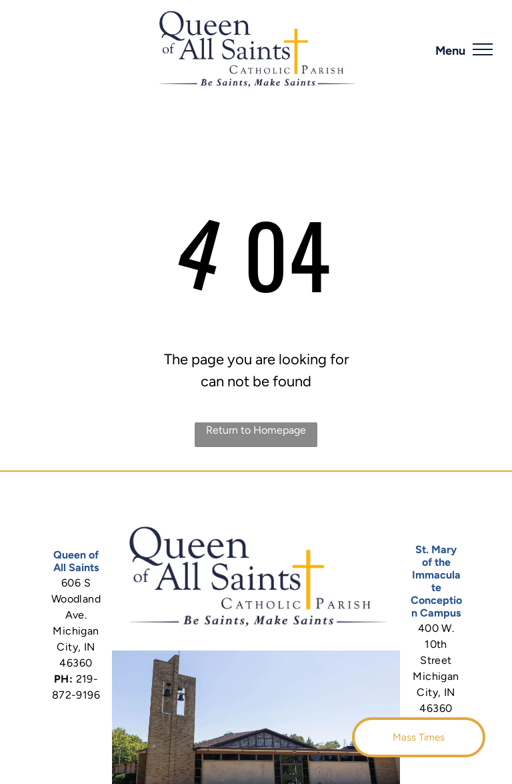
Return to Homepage (256, 430)
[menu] (482, 49)
